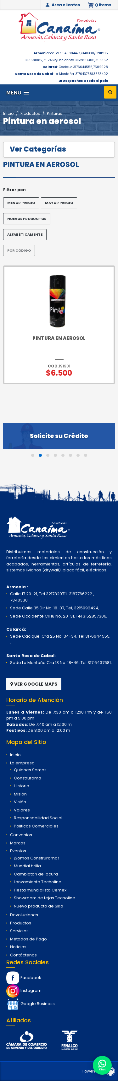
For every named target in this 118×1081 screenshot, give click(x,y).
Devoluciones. (24, 915)
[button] (17, 93)
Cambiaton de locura (36, 874)
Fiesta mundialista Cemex (40, 890)
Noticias (18, 947)
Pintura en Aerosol (59, 338)
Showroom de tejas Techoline (44, 898)
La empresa (22, 763)
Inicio (8, 113)
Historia (21, 786)
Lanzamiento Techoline (37, 882)
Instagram (24, 990)
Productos (30, 113)
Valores (22, 810)
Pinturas (54, 113)
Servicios (19, 931)
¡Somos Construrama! (36, 858)
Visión (20, 802)
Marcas (17, 843)
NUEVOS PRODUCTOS (26, 218)
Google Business (30, 1004)
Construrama (27, 778)
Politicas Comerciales (36, 826)
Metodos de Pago (28, 939)
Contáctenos (23, 955)
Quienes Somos (30, 770)
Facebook (23, 978)
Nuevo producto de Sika (38, 906)
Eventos (18, 851)
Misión (20, 794)
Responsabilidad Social (38, 818)
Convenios (21, 835)
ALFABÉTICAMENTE (24, 234)
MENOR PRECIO (21, 202)
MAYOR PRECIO (59, 202)
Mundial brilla (27, 866)
